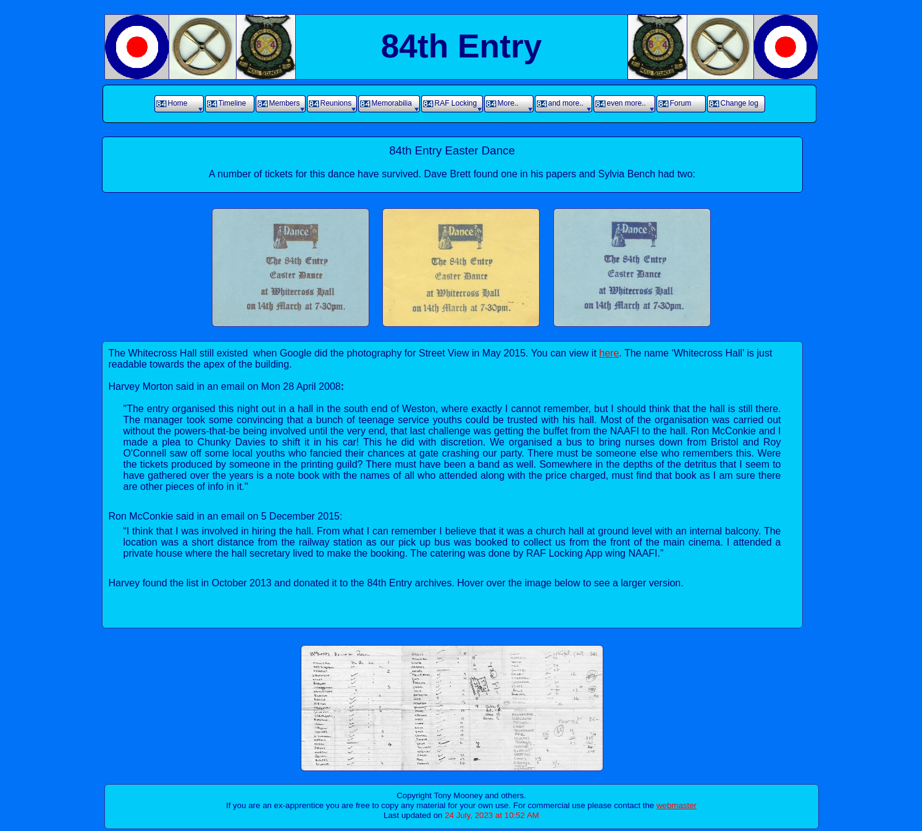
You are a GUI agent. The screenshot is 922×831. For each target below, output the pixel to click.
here (609, 353)
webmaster (676, 805)
